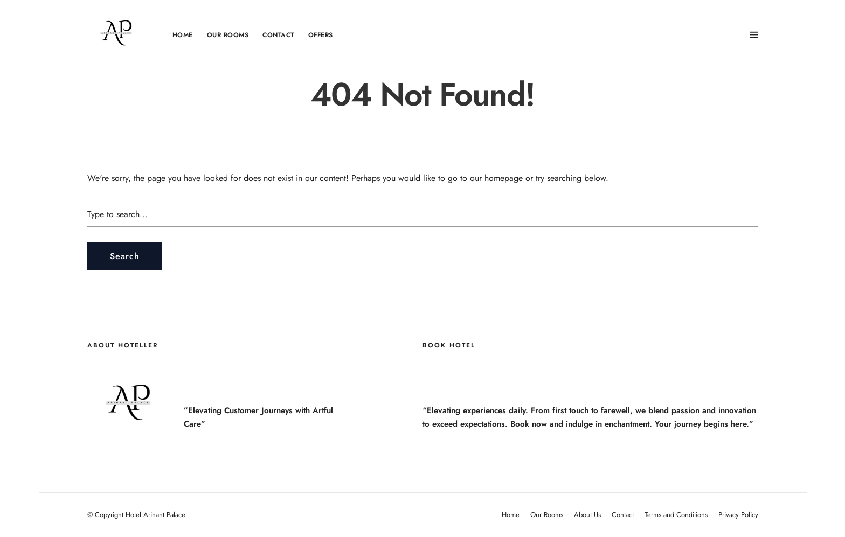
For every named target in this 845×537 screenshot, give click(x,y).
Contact (278, 35)
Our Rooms (228, 35)
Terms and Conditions (676, 515)
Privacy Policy (738, 515)
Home (182, 35)
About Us (587, 515)
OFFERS (320, 35)
